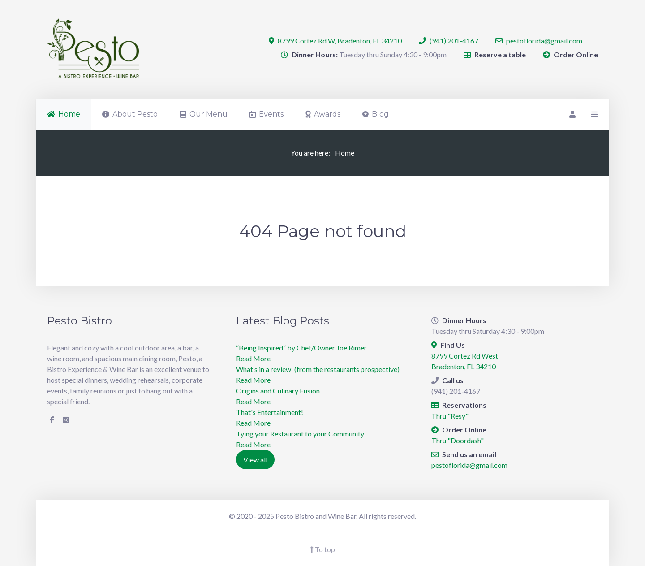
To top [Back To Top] (322, 549)
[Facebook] (52, 420)
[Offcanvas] (593, 114)
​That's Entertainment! (269, 412)
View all (255, 459)
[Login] (571, 114)
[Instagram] (65, 420)
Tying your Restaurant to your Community (300, 433)
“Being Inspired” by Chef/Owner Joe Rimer (301, 347)
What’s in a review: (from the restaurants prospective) (318, 369)
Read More (253, 358)
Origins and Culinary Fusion (278, 390)
